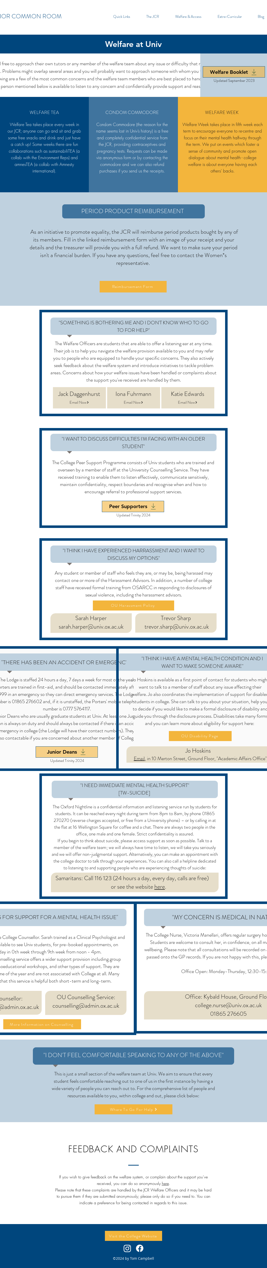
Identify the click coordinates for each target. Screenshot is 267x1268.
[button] (121, 16)
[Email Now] (79, 402)
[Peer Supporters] (133, 506)
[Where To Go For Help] (133, 1109)
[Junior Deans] (67, 752)
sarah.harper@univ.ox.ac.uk (91, 626)
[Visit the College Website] (133, 1236)
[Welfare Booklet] (234, 72)
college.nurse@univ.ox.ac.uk (228, 1005)
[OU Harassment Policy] (133, 605)
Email (139, 758)
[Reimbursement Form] (133, 286)
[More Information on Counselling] (42, 1024)
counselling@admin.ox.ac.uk (85, 1005)
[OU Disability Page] (200, 736)
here (159, 886)
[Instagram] (127, 1248)
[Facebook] (140, 1248)
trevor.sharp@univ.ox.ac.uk (177, 626)
